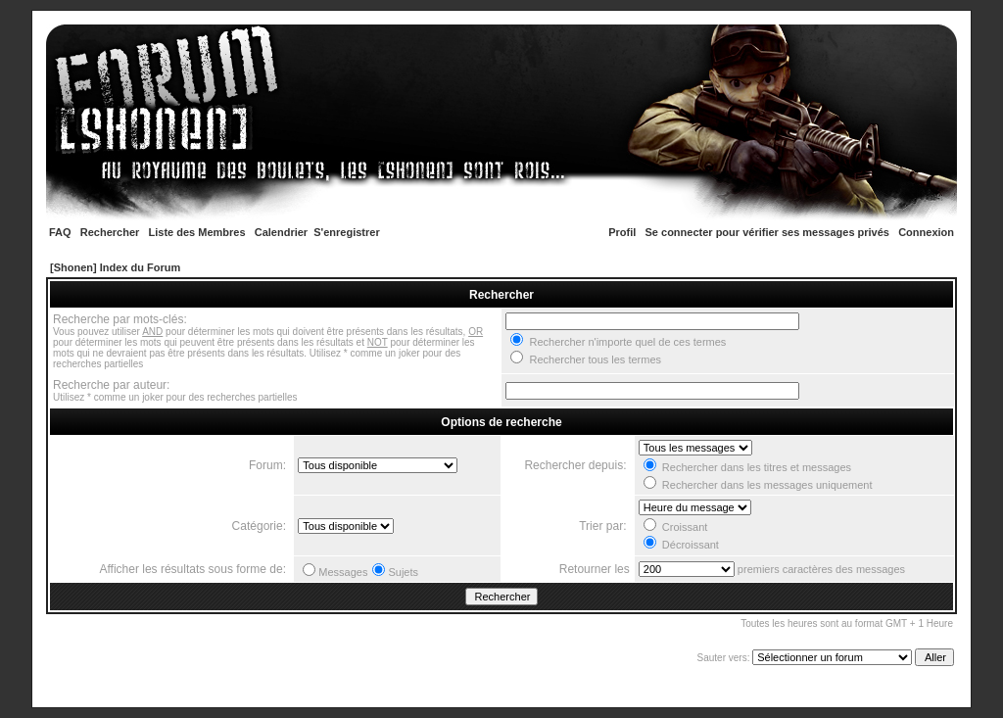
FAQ (60, 232)
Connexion (926, 232)
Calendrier (281, 232)
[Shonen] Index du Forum (115, 267)
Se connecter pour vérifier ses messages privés (767, 232)
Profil (622, 232)
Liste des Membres (197, 232)
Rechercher (110, 232)
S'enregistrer (346, 232)
